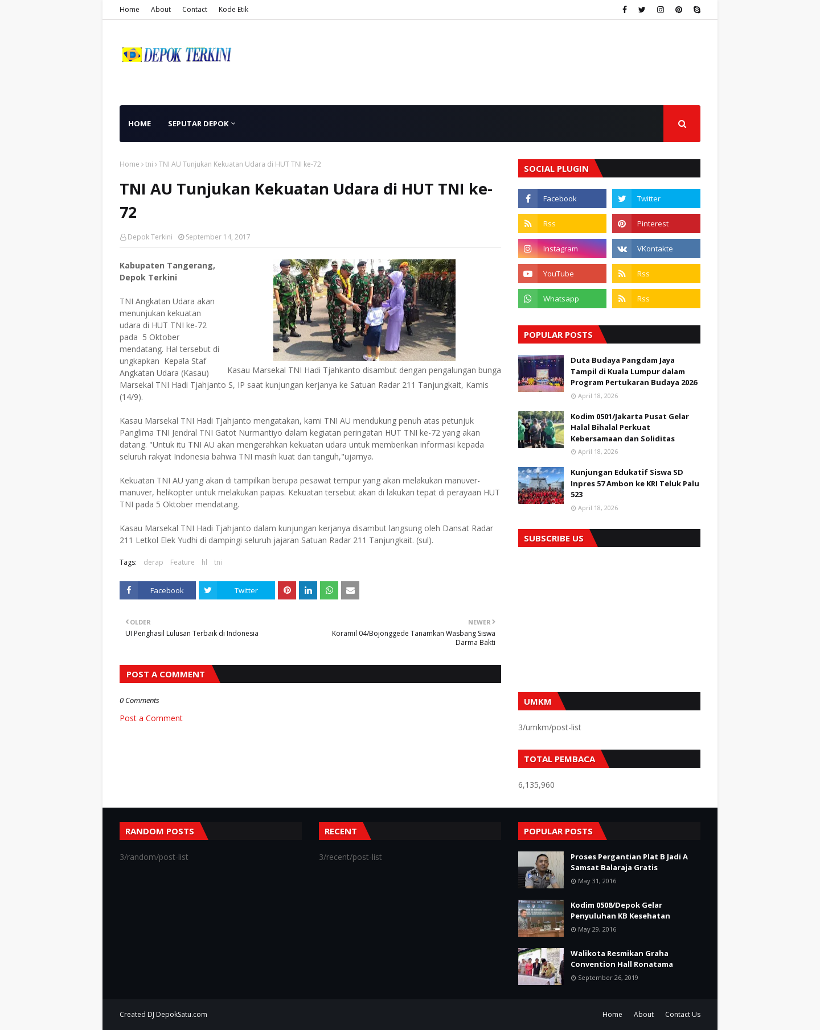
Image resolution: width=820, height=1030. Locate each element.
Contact (194, 9)
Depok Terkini (150, 237)
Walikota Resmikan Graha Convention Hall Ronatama (622, 959)
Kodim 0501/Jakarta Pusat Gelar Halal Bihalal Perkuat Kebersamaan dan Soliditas (630, 427)
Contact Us (682, 1014)
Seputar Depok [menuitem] (198, 123)
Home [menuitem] (139, 123)
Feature (182, 562)
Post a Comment (151, 718)
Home (130, 9)
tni (149, 164)
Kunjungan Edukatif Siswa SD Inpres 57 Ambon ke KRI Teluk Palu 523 (635, 483)
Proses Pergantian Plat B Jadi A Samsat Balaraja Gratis (629, 862)
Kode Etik (233, 9)
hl (204, 562)
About (161, 9)
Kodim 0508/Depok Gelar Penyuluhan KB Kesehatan (620, 910)
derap (153, 562)
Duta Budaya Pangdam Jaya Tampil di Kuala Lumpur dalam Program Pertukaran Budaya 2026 (634, 371)
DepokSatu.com (181, 1014)
